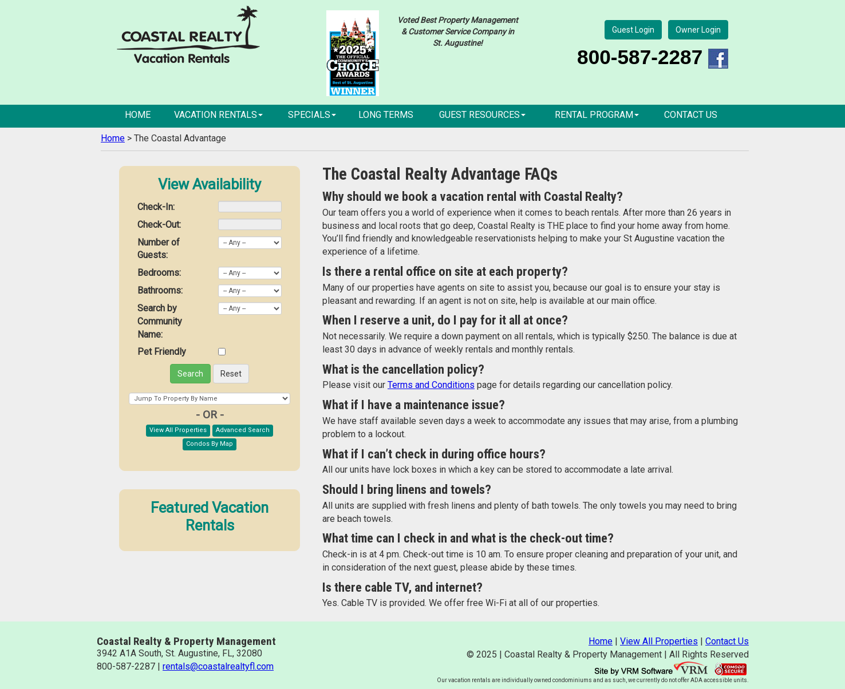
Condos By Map (209, 444)
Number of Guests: (158, 249)
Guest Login (633, 29)
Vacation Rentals (218, 114)
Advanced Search (243, 430)
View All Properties (178, 430)
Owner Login (698, 29)
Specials (312, 114)
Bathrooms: (160, 290)
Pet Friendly (161, 351)
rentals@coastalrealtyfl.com (218, 666)
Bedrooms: (159, 272)
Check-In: (156, 206)
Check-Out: (159, 224)
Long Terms (385, 114)
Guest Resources (482, 114)
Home (138, 114)
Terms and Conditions (431, 384)
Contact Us (690, 114)
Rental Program (597, 114)
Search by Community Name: (159, 321)
